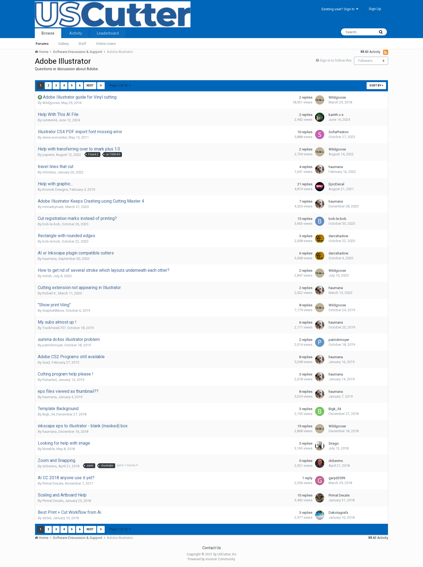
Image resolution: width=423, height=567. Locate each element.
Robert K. (49, 293)
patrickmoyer (52, 345)
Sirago (334, 443)
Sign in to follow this (336, 60)
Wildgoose (51, 103)
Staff (82, 44)
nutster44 (49, 120)
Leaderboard (108, 33)
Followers (365, 61)
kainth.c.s (336, 115)
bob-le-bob (51, 224)
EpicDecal (336, 184)
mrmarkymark (53, 207)
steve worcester (54, 137)
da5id (46, 518)
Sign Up (375, 9)
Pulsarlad (49, 380)
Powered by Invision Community (211, 559)
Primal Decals (52, 483)
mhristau (49, 172)
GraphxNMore (53, 310)
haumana (336, 167)
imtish (47, 276)
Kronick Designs (55, 189)
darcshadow (338, 236)
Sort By (376, 85)
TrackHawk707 (54, 328)
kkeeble (48, 449)
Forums (42, 44)
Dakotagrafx (338, 513)
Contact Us (211, 548)
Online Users (106, 44)
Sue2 (46, 362)
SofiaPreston (339, 132)
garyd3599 (337, 478)
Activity (75, 33)
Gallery (63, 44)
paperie (48, 155)
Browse (48, 33)
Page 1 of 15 (120, 85)
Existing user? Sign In (340, 9)
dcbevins (49, 466)
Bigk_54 (48, 414)
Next (90, 85)
